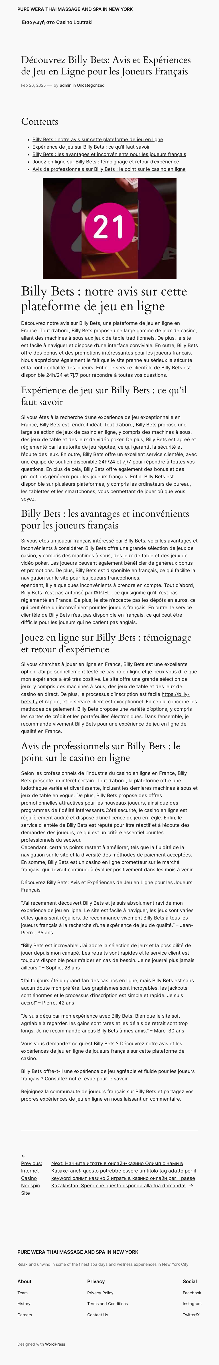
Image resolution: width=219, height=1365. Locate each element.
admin (65, 85)
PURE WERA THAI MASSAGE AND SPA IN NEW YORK (75, 9)
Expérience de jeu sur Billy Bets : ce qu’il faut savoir (91, 147)
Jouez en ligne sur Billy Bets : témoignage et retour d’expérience (106, 162)
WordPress (55, 1344)
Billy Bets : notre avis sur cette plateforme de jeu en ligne (98, 139)
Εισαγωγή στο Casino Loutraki (57, 22)
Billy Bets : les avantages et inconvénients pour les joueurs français (109, 154)
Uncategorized (91, 85)
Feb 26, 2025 (33, 85)
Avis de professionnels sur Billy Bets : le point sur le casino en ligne (109, 169)
